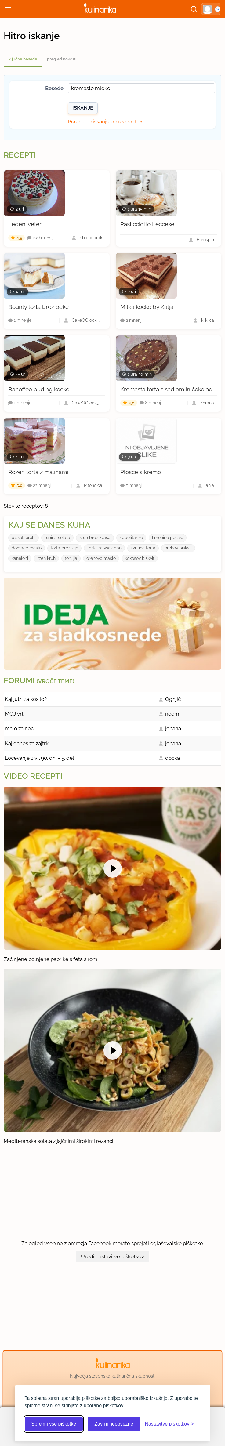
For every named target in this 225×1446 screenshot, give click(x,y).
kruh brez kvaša (95, 537)
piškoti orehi (23, 537)
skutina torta (143, 547)
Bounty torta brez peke (38, 306)
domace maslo (27, 547)
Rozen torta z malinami (38, 472)
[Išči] (194, 9)
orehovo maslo (101, 558)
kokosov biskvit (139, 558)
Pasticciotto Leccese (147, 224)
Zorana (207, 403)
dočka (172, 758)
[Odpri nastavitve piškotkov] (169, 1424)
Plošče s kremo (140, 472)
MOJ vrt (14, 714)
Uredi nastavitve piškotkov (112, 1256)
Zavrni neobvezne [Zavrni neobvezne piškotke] (113, 1423)
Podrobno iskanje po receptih (103, 121)
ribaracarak (91, 238)
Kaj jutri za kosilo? (26, 699)
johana (173, 728)
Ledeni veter (25, 224)
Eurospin (205, 239)
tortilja (71, 558)
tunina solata (57, 537)
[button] (210, 9)
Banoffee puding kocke (38, 389)
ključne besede (23, 59)
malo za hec (19, 728)
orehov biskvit (178, 547)
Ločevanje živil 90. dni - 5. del (39, 758)
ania (210, 485)
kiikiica (207, 320)
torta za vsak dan (104, 547)
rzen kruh (46, 558)
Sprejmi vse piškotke (53, 1423)
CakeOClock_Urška (87, 320)
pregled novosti (61, 59)
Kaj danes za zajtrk (27, 743)
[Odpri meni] (8, 9)
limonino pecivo (167, 537)
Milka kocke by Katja (146, 306)
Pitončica (93, 485)
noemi (172, 714)
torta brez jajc (64, 547)
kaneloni (20, 558)
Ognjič (173, 699)
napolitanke (131, 537)
